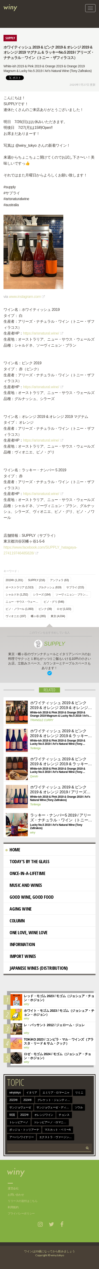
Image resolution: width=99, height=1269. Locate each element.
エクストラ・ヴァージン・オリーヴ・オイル (56, 1137)
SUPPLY (49, 644)
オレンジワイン (43, 1114)
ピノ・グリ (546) (54, 601)
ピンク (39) (45, 609)
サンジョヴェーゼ (20, 1107)
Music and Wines (23, 885)
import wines (20, 956)
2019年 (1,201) (14, 580)
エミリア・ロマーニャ (56, 1092)
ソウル (79, 1107)
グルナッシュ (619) (50, 587)
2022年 (24, 1114)
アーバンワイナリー (21, 1137)
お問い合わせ (16, 1194)
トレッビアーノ (18, 1122)
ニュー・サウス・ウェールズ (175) (23, 601)
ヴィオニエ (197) (16, 616)
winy (32, 832)
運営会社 (13, 1188)
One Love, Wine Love (26, 932)
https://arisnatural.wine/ (41, 333)
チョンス (64, 1114)
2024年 (27, 1100)
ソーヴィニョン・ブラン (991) (73, 594)
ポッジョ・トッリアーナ (24, 1129)
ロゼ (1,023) (64, 609)
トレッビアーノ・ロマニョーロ (51, 1122)
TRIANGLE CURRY (41, 720)
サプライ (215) (75, 587)
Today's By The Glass (27, 861)
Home (12, 849)
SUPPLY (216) (36, 580)
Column (15, 921)
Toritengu (35, 748)
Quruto (34, 776)
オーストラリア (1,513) (19, 587)
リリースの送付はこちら (22, 1201)
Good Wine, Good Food (29, 897)
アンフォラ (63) (59, 580)
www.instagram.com (25, 297)
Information (20, 944)
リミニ (79, 1092)
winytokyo (15, 1092)
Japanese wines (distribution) (36, 968)
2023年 (13, 1100)
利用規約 (13, 1207)
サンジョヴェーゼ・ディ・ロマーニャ (53, 1107)
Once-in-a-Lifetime (25, 873)
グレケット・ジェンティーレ (54, 1100)
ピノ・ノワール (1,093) (19, 609)
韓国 (12, 1114)
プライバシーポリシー (21, 1213)
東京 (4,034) (58, 616)
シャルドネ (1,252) (17, 594)
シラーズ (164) (41, 594)
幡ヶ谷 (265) (38, 616)
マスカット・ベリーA (58, 1129)
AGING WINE (18, 909)
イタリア (31, 1092)
